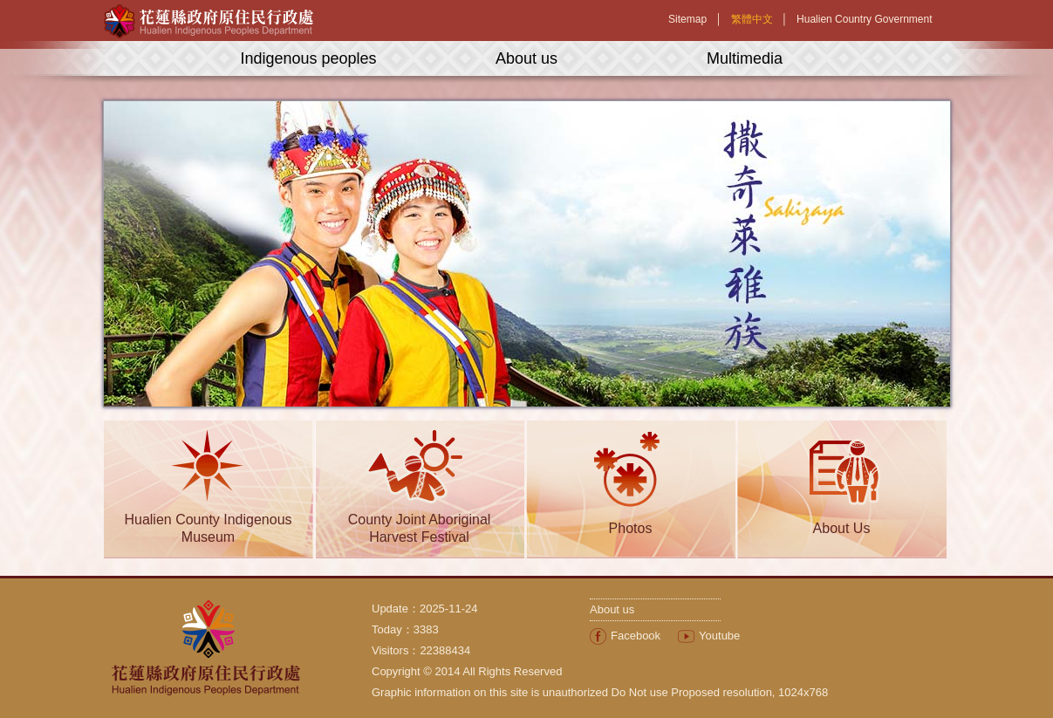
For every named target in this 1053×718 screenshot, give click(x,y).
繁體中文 (752, 19)
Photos (631, 528)
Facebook (635, 635)
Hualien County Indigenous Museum (207, 528)
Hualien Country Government (864, 19)
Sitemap (687, 19)
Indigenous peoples (308, 58)
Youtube (719, 635)
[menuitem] (625, 636)
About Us (842, 528)
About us (526, 58)
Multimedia (745, 58)
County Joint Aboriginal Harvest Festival (419, 528)
